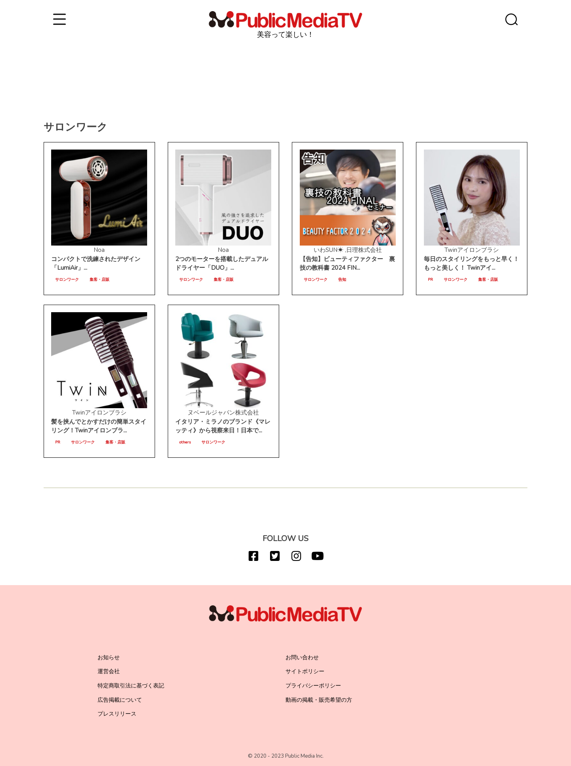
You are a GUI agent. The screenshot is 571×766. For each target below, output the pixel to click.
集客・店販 (99, 280)
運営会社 (109, 671)
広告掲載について (120, 700)
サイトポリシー (305, 671)
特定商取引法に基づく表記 (131, 685)
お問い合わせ (302, 657)
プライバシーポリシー (313, 685)
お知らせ (109, 657)
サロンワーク (67, 280)
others (185, 442)
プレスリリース (117, 714)
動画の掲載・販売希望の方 (319, 700)
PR (430, 280)
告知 (342, 280)
